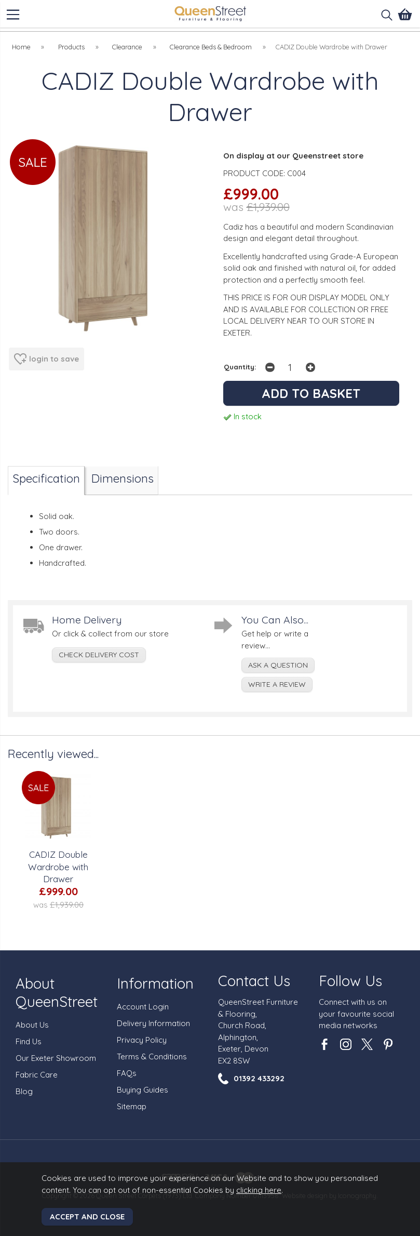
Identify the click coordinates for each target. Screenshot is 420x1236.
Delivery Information (153, 1023)
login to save (46, 359)
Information (155, 983)
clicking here (258, 1190)
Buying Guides (142, 1090)
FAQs (127, 1073)
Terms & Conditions (152, 1056)
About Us (32, 1025)
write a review (277, 684)
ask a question (278, 665)
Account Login (143, 1007)
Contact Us (254, 981)
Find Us (29, 1041)
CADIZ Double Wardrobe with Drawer (58, 866)
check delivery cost (99, 654)
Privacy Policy (142, 1040)
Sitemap (131, 1106)
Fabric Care (37, 1075)
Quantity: (240, 366)
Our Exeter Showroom (56, 1058)
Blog (24, 1091)
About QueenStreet (57, 992)
